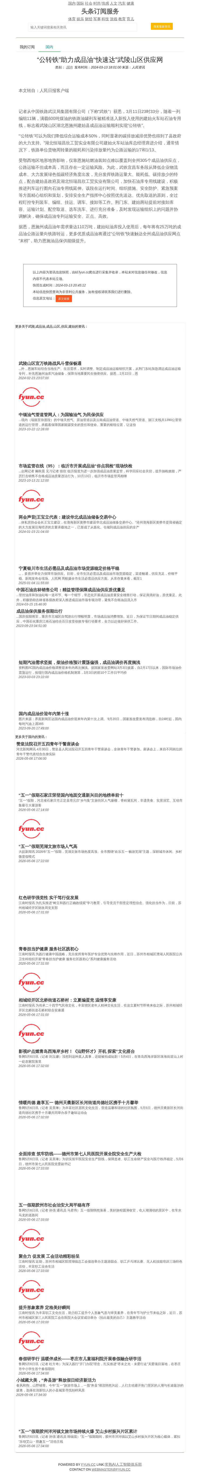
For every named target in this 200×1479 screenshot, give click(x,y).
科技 (105, 19)
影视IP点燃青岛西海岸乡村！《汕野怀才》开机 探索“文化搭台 (77, 1051)
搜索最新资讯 (161, 26)
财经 (88, 19)
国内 (72, 3)
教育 (122, 19)
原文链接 (63, 298)
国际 (80, 3)
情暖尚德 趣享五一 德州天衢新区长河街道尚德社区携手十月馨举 (78, 1102)
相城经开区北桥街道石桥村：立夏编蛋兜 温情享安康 (67, 1000)
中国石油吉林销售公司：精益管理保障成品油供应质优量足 (70, 590)
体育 (72, 19)
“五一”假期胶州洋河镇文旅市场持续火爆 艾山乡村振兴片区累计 (78, 1431)
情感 (105, 3)
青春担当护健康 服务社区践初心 (48, 949)
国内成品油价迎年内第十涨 (44, 713)
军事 (97, 19)
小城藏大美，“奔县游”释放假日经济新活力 (56, 1380)
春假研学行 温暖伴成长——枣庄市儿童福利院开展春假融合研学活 (80, 1359)
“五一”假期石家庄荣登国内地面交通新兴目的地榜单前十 (71, 795)
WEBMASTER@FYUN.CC (111, 1469)
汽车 (122, 3)
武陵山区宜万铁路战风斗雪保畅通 (50, 363)
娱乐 (80, 19)
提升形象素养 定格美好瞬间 (44, 1307)
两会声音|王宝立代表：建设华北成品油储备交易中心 (67, 517)
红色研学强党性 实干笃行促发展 (48, 897)
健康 (130, 3)
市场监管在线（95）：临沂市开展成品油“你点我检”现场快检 (75, 466)
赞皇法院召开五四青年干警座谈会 (47, 744)
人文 (113, 3)
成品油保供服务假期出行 (39, 611)
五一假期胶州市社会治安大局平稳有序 (54, 1205)
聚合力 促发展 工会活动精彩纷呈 (49, 1256)
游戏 (113, 19)
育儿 (130, 19)
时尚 (97, 3)
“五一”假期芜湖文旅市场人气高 (48, 846)
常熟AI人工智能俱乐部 (123, 1464)
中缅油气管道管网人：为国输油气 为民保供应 (61, 414)
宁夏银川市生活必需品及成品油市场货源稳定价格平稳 (69, 568)
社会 (88, 3)
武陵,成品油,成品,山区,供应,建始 (51, 326)
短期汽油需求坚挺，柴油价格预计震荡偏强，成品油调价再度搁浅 (79, 662)
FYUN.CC (88, 1464)
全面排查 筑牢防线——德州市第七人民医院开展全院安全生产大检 (80, 1154)
